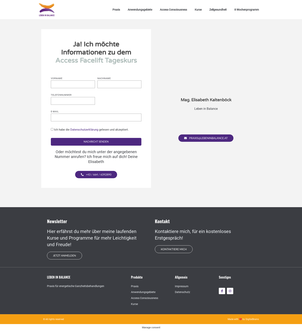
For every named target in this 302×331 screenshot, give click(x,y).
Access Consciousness (173, 9)
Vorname (56, 78)
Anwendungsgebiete (140, 9)
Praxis (116, 9)
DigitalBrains (252, 319)
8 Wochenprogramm (246, 9)
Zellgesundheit (218, 9)
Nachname (104, 78)
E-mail (55, 112)
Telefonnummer (61, 95)
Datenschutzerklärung (84, 129)
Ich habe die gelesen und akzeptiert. (91, 129)
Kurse (198, 9)
